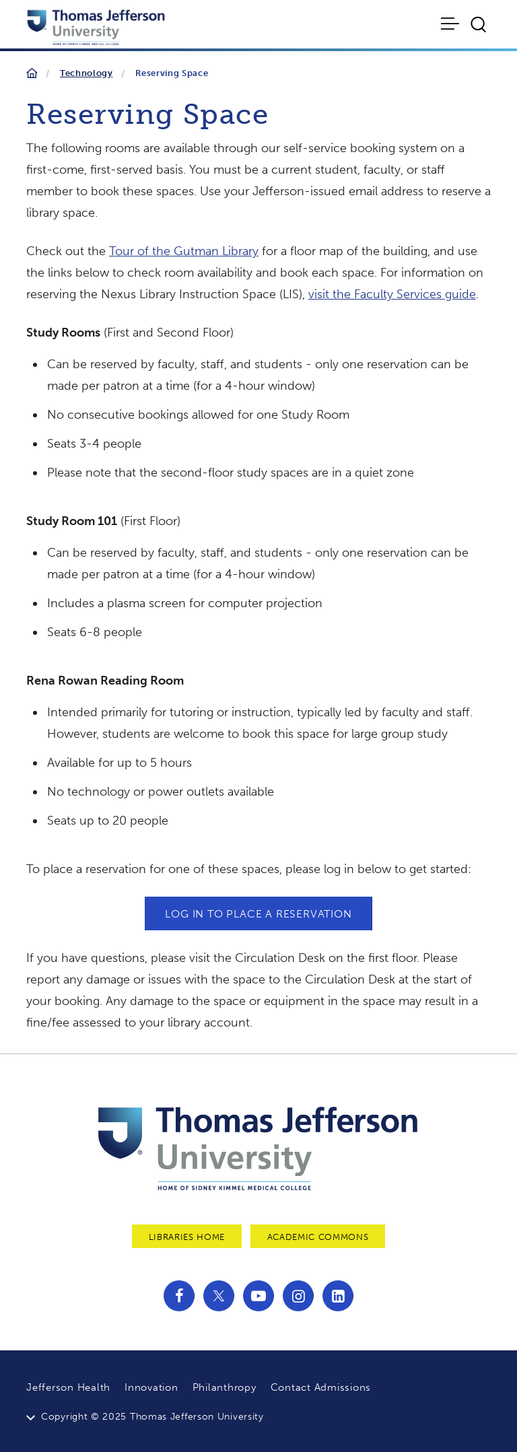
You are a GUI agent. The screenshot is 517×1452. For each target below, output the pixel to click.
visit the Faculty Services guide (392, 294)
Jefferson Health (68, 1387)
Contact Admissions (321, 1387)
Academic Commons (317, 1237)
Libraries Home (187, 1237)
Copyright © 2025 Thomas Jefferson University (152, 1416)
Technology (86, 73)
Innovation (151, 1387)
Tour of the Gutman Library (183, 251)
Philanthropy (224, 1387)
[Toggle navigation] (451, 24)
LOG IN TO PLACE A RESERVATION (258, 913)
